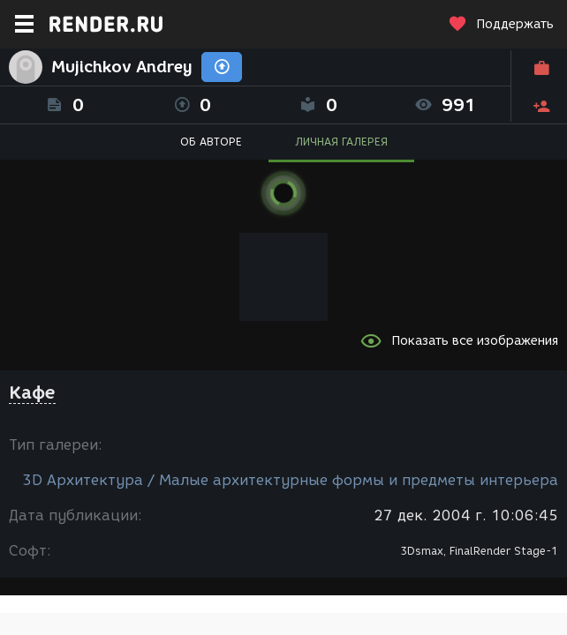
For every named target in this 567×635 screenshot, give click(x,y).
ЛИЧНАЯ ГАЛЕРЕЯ (341, 141)
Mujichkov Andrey (122, 67)
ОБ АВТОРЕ (211, 141)
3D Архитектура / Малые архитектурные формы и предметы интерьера (290, 480)
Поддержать (501, 24)
